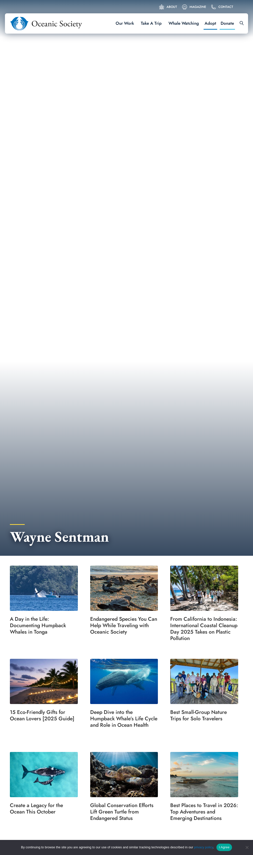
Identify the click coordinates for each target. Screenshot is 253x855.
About (172, 6)
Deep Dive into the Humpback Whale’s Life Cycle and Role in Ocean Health (123, 718)
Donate (227, 23)
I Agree (224, 847)
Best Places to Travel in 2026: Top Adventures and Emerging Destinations (204, 812)
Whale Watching (184, 23)
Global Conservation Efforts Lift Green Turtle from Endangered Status (121, 812)
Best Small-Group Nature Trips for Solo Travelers (198, 715)
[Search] (240, 23)
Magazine (198, 6)
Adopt (210, 23)
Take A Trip (151, 23)
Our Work (125, 23)
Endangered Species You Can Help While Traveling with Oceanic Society (123, 625)
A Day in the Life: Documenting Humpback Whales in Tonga (38, 625)
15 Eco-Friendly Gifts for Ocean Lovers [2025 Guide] (42, 715)
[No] (246, 847)
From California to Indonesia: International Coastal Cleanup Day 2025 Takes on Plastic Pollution (203, 628)
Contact (225, 6)
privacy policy (203, 847)
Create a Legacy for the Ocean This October (36, 808)
